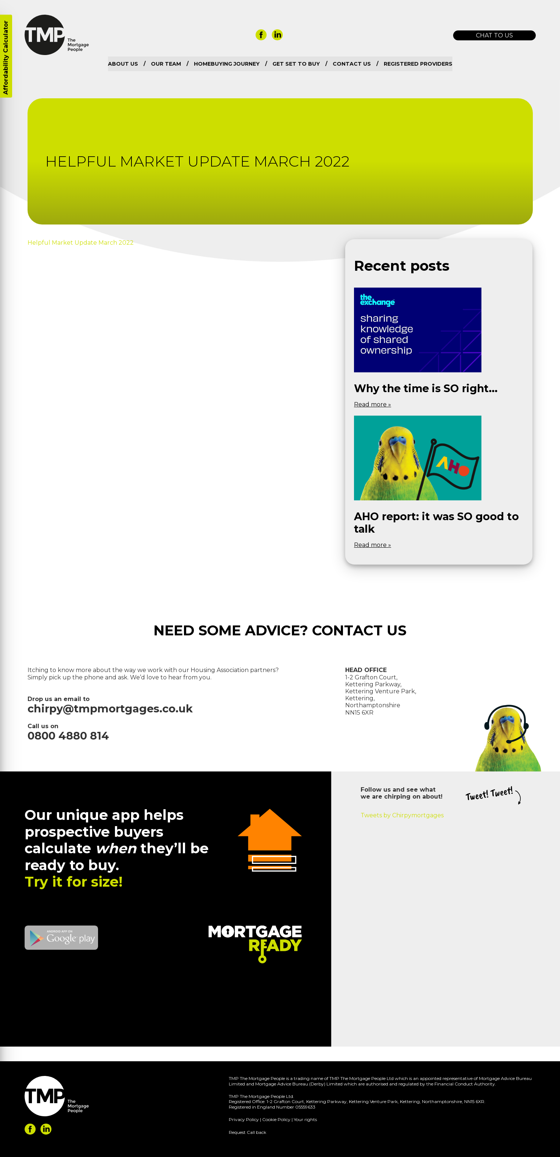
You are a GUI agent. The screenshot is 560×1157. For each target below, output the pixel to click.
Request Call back (247, 1132)
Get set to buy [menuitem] (296, 64)
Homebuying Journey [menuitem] (227, 64)
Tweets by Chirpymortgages (402, 815)
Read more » (372, 404)
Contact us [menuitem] (352, 64)
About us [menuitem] (123, 64)
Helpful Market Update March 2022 (81, 242)
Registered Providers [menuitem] (418, 64)
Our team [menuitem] (166, 64)
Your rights (305, 1119)
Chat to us (494, 35)
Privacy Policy (244, 1119)
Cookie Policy (276, 1119)
